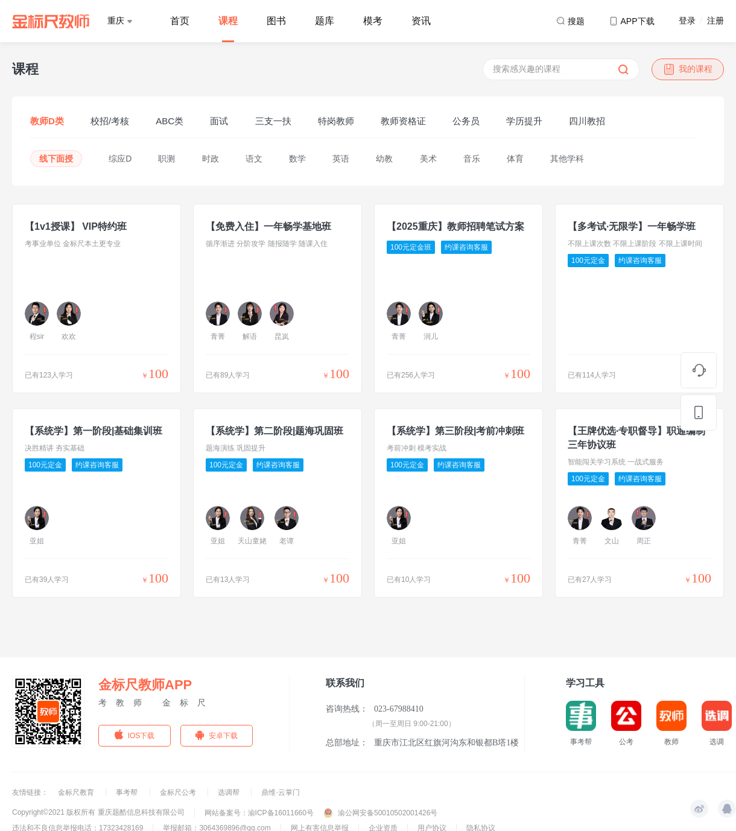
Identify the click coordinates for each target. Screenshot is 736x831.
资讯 (421, 21)
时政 (210, 158)
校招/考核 (109, 120)
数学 (297, 158)
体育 (515, 158)
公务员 (466, 120)
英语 (340, 158)
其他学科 (567, 158)
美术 (428, 158)
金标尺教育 (77, 792)
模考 (372, 21)
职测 (166, 158)
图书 (276, 21)
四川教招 (587, 120)
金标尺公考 (179, 792)
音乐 (471, 158)
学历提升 (524, 120)
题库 (324, 21)
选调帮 (229, 792)
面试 (219, 120)
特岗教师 (336, 120)
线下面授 (56, 158)
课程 (228, 21)
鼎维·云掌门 (280, 792)
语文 (254, 158)
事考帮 (127, 792)
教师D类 (47, 120)
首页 (179, 21)
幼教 (384, 158)
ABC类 (169, 120)
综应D (120, 158)
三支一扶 (273, 120)
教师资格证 (403, 120)
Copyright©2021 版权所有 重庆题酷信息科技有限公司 (98, 812)
